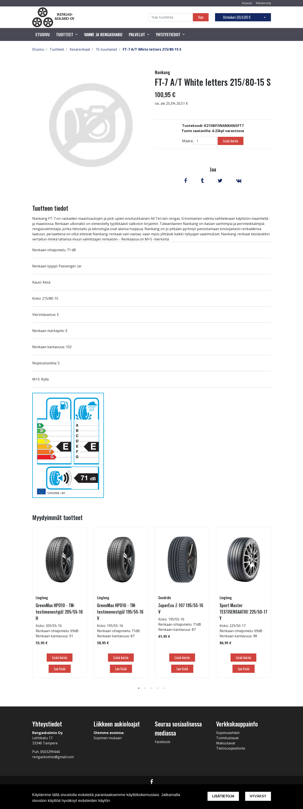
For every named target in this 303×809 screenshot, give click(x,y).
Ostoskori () (237, 17)
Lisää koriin (230, 140)
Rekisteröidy (263, 3)
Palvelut (137, 34)
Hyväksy (258, 796)
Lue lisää (59, 668)
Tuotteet (64, 34)
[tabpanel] (59, 602)
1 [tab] (139, 688)
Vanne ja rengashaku (103, 34)
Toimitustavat (227, 738)
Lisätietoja (223, 796)
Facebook (162, 741)
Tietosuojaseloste (230, 748)
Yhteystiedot (168, 34)
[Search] (171, 17)
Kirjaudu (247, 3)
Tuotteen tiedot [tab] (50, 208)
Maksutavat (225, 743)
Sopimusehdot (228, 732)
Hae (200, 17)
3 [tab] (151, 688)
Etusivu (42, 34)
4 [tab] (158, 688)
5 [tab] (164, 688)
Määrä (187, 141)
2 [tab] (145, 688)
